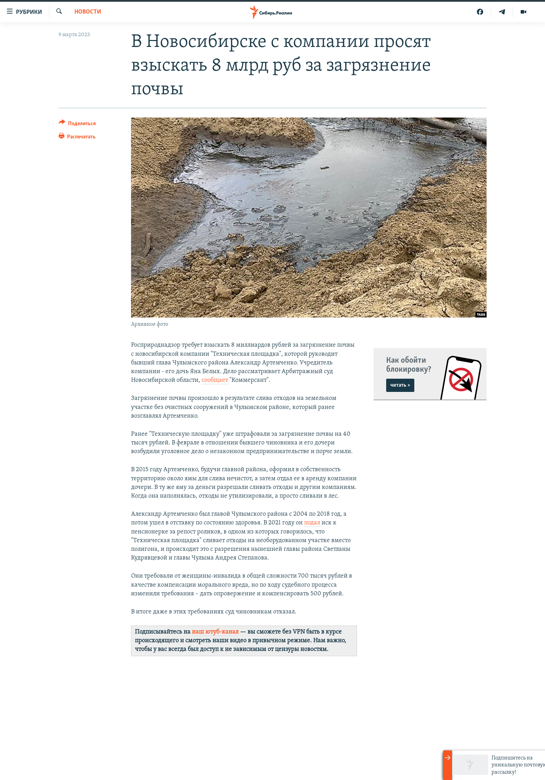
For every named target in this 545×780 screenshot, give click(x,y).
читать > (400, 385)
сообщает (215, 380)
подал (313, 523)
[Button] (77, 125)
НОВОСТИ (87, 12)
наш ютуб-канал (215, 632)
